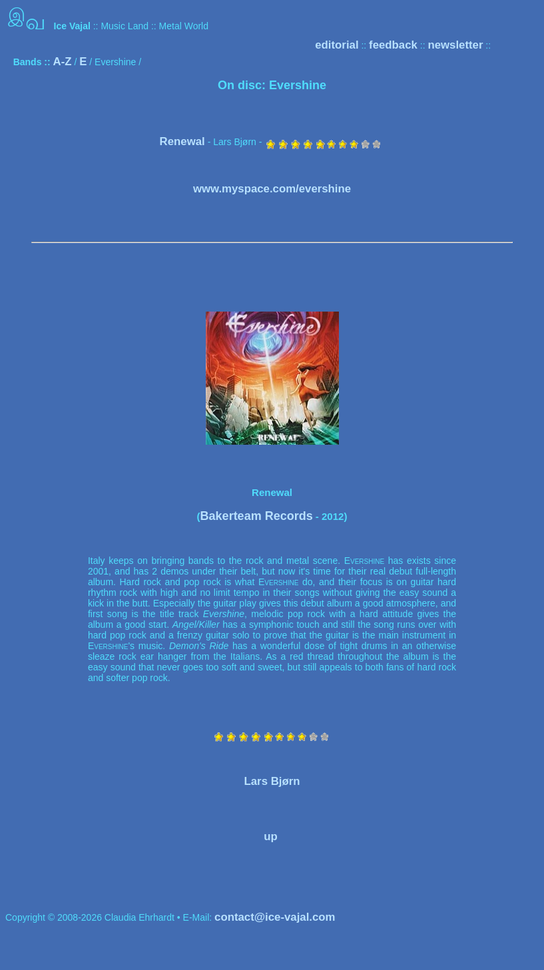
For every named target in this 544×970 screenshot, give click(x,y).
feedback (393, 45)
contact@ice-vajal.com (274, 917)
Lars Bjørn (272, 781)
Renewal (182, 141)
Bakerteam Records (256, 516)
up (271, 836)
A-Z (62, 61)
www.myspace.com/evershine (272, 188)
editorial (336, 45)
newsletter (455, 45)
